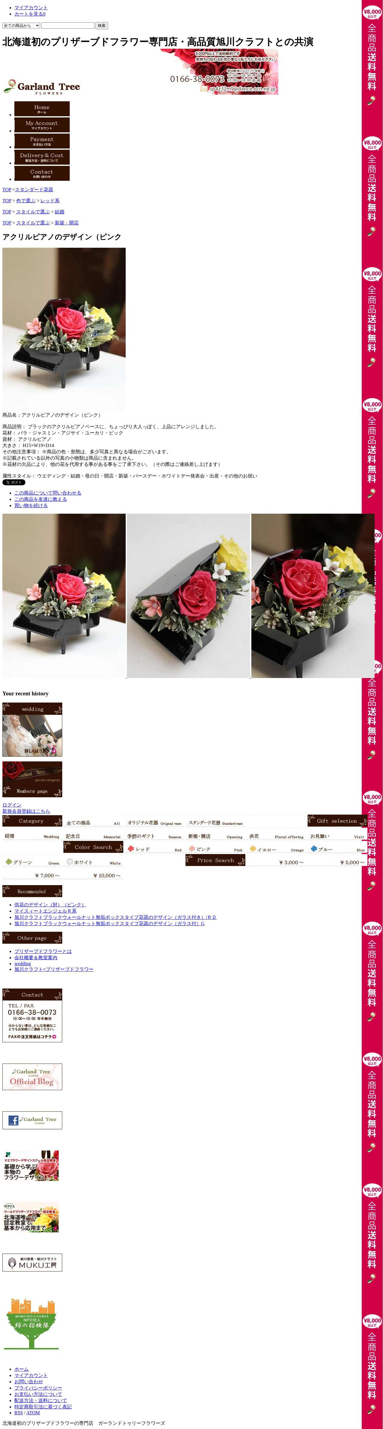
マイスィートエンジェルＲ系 (45, 911)
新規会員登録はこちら (26, 811)
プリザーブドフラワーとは (43, 951)
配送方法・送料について (40, 1400)
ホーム (21, 1369)
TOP (6, 189)
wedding (22, 963)
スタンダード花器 (34, 189)
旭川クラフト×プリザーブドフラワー (54, 969)
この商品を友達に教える (40, 499)
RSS (18, 1412)
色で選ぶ (25, 200)
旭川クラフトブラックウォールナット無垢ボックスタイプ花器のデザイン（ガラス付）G (109, 923)
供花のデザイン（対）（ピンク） (50, 904)
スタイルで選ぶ (33, 211)
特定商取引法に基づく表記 (43, 1406)
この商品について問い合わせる (47, 492)
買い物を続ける (31, 505)
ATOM (33, 1412)
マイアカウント (31, 1375)
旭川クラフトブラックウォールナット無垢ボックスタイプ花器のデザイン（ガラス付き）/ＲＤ (115, 917)
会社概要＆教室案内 (35, 957)
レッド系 (50, 200)
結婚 (59, 211)
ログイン (12, 804)
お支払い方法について (38, 1394)
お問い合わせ (28, 1381)
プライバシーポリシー (38, 1387)
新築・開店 (67, 222)
